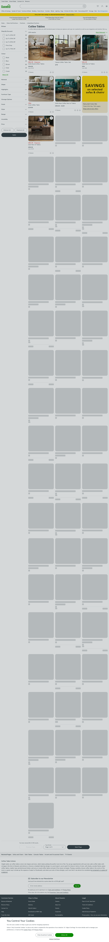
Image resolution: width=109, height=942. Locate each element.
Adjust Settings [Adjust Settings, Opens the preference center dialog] (54, 939)
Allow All (64, 935)
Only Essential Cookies (44, 935)
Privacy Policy (38, 930)
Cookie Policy (28, 930)
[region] (54, 929)
